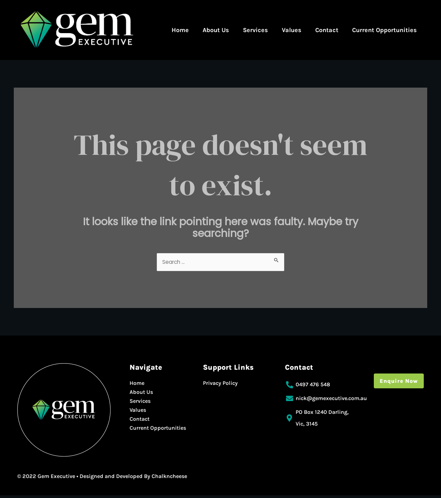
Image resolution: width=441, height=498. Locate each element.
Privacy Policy (220, 385)
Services (255, 30)
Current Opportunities (384, 30)
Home (180, 30)
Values (291, 30)
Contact (326, 30)
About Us (216, 30)
